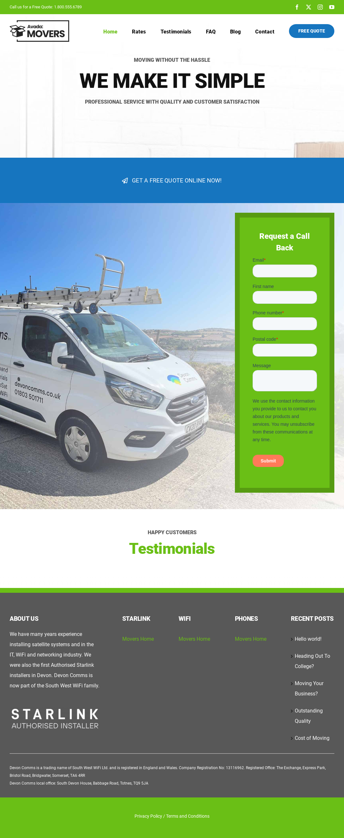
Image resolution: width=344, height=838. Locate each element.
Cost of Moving (312, 738)
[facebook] (297, 7)
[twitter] (308, 7)
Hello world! (308, 639)
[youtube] (331, 7)
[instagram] (320, 7)
